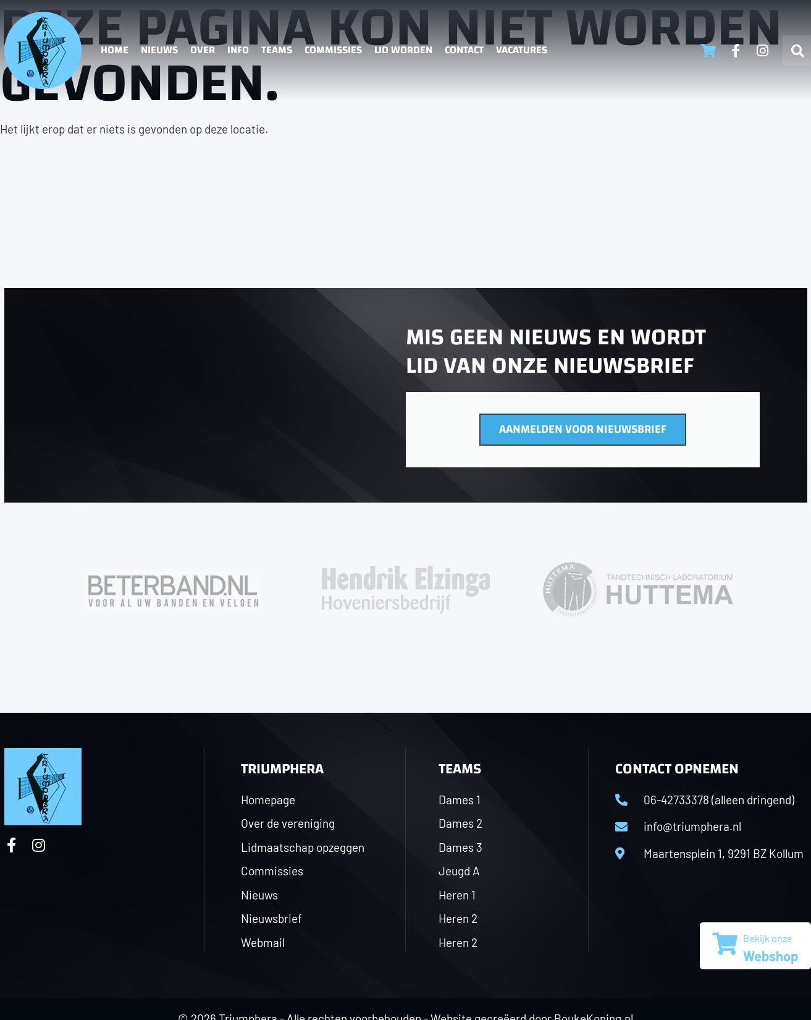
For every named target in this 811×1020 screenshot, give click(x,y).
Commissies (333, 49)
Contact (464, 49)
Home (114, 49)
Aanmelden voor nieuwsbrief (582, 429)
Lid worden (403, 49)
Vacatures (521, 49)
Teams (276, 49)
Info (238, 49)
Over (202, 49)
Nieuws (159, 49)
